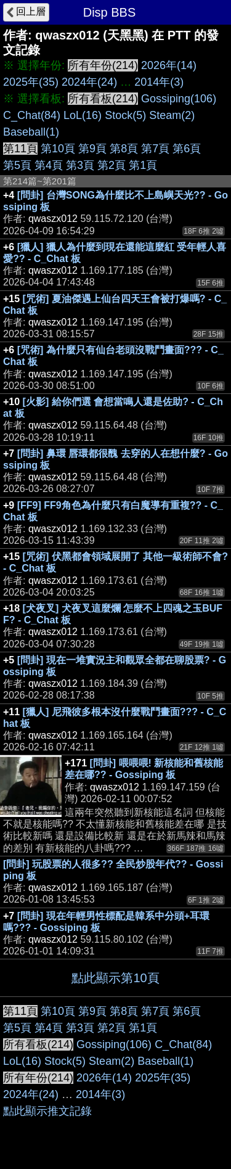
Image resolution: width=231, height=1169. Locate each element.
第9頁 (92, 148)
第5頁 (17, 165)
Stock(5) (125, 115)
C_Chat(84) (31, 115)
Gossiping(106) (178, 98)
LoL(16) (82, 115)
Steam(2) (172, 115)
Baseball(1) (31, 132)
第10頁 (58, 148)
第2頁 (111, 165)
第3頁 (80, 165)
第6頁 (186, 148)
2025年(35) (31, 82)
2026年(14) (169, 65)
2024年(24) (89, 82)
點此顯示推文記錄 (47, 1111)
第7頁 (155, 148)
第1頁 (143, 165)
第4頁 (48, 165)
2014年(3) (159, 82)
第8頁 (124, 148)
